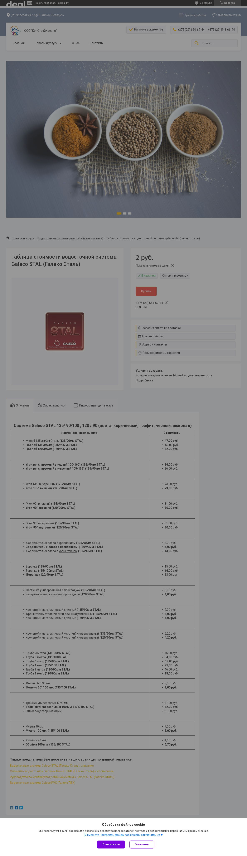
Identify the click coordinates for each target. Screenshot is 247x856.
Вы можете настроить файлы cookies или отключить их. (122, 835)
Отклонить (142, 844)
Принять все (111, 844)
